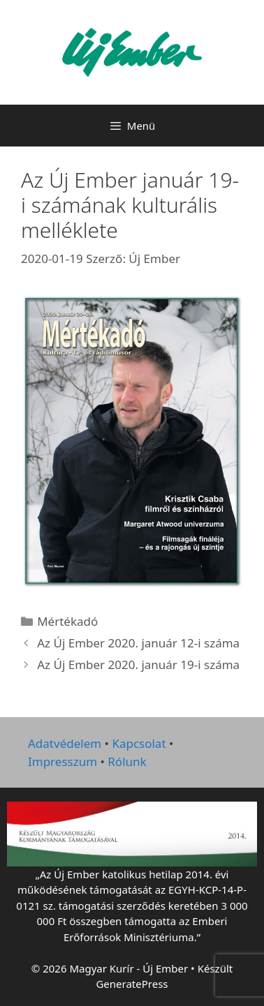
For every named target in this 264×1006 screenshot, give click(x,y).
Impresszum (62, 761)
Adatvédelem (64, 743)
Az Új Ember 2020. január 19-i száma (138, 664)
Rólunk (127, 761)
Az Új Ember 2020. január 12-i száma (138, 643)
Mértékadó (67, 621)
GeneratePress (132, 984)
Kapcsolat (139, 743)
